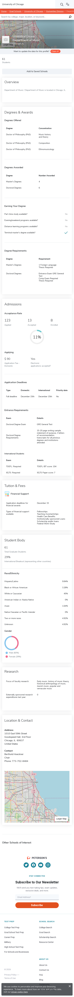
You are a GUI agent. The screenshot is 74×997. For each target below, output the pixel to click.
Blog (41, 980)
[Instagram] (48, 865)
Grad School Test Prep (14, 932)
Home (4, 11)
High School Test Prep (13, 947)
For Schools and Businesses (16, 952)
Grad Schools (15, 11)
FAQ (41, 975)
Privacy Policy (10, 975)
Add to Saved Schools (37, 71)
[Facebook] (33, 865)
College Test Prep (11, 927)
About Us (43, 965)
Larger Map (61, 819)
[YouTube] (40, 865)
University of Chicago (33, 11)
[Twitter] (26, 865)
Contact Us (44, 970)
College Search (45, 927)
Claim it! (55, 51)
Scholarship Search (47, 937)
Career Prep (9, 937)
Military (7, 942)
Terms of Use (10, 978)
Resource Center (46, 942)
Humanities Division (55, 11)
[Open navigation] (67, 4)
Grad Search (44, 932)
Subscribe (37, 905)
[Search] (62, 4)
